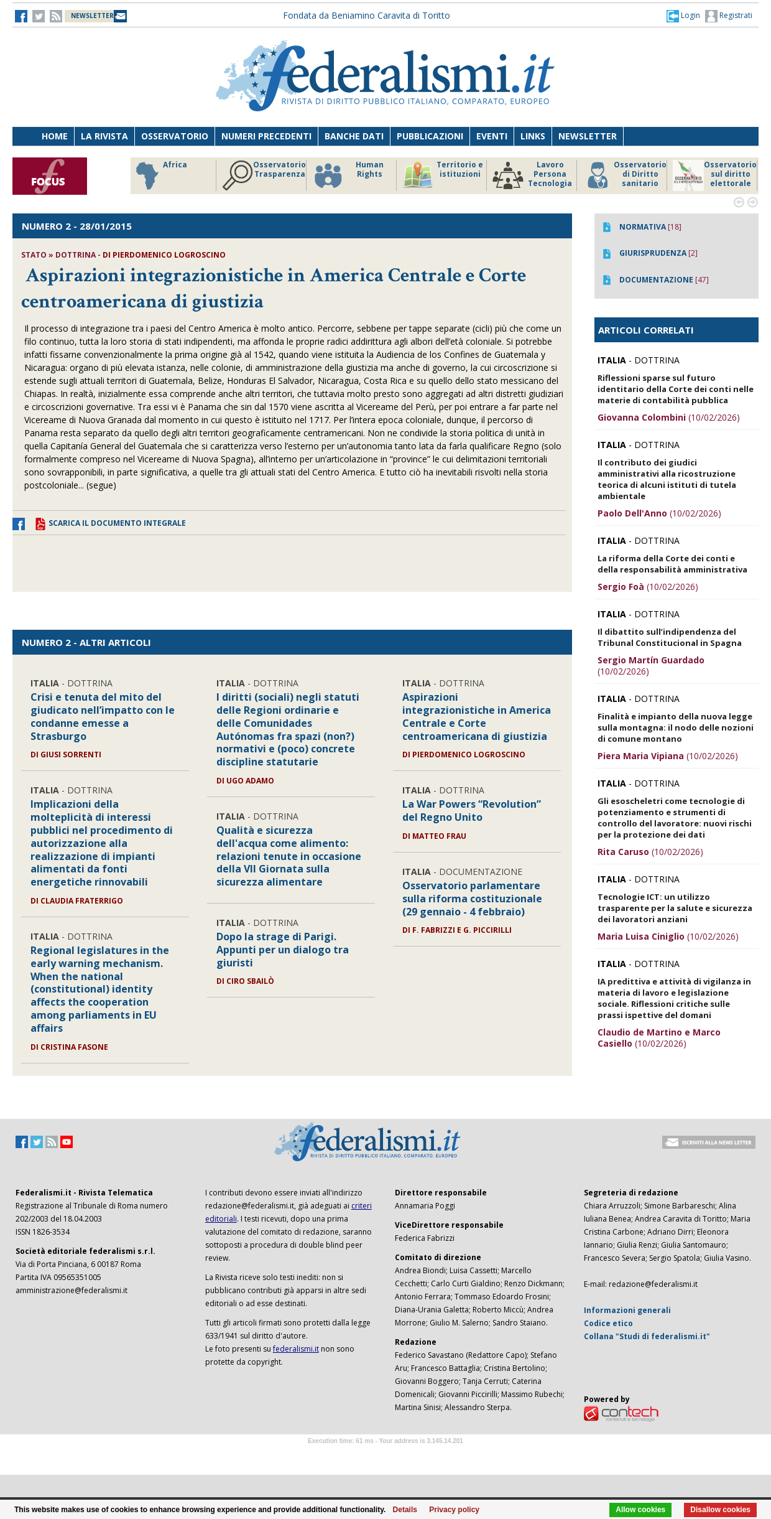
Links (532, 136)
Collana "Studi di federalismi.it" (647, 1336)
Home (55, 136)
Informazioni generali (627, 1310)
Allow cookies (640, 1509)
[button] (683, 15)
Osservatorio (174, 136)
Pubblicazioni (430, 136)
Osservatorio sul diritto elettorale (715, 175)
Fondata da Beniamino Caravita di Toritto (366, 15)
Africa (159, 175)
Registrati (728, 16)
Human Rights (348, 175)
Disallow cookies (720, 1509)
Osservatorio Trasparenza (264, 175)
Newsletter (587, 136)
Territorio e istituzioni (442, 175)
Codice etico (608, 1323)
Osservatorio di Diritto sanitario (625, 175)
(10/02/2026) (669, 417)
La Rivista (104, 136)
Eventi (491, 136)
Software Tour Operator (385, 1455)
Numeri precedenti (266, 136)
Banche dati (354, 136)
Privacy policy (454, 1509)
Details (405, 1509)
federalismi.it (296, 1349)
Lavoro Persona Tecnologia (532, 175)
